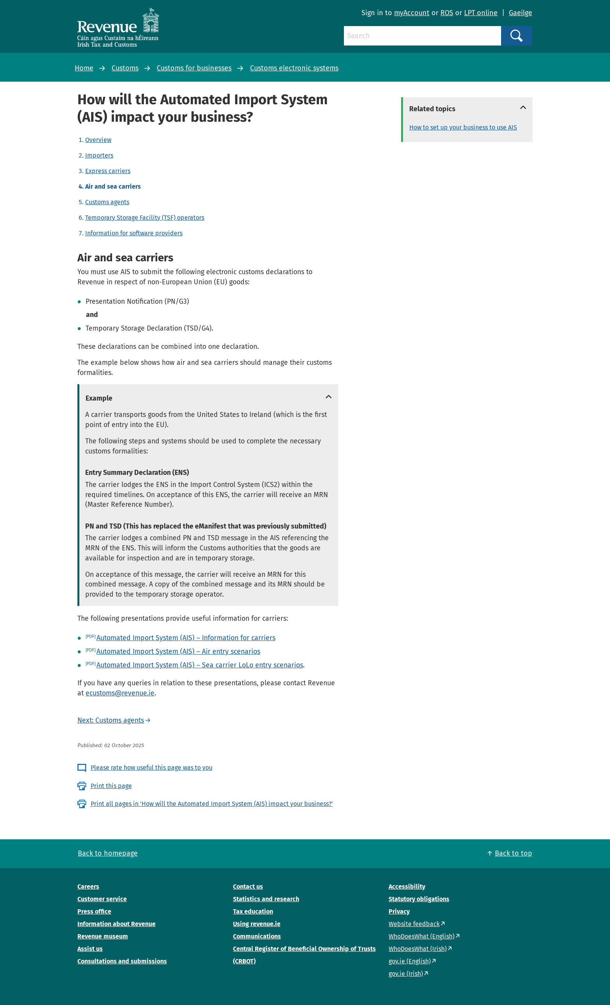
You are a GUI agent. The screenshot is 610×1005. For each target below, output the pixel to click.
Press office (94, 911)
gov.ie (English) (410, 961)
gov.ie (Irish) (406, 973)
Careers (88, 886)
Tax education (253, 911)
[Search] (422, 36)
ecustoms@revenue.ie (120, 693)
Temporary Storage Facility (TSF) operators (144, 217)
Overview (98, 140)
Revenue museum (102, 936)
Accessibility (407, 886)
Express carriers (107, 171)
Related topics (432, 109)
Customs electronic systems (294, 68)
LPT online (481, 13)
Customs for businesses (194, 68)
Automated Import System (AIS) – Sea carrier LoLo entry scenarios (199, 665)
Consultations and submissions (122, 961)
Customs (125, 68)
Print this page (111, 786)
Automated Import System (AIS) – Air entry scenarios (178, 651)
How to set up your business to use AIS (463, 127)
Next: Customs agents (110, 720)
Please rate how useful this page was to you (151, 767)
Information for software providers (133, 233)
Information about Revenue (116, 924)
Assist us (90, 948)
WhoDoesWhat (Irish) (418, 948)
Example (99, 398)
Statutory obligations (419, 899)
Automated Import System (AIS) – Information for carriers (185, 638)
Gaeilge (520, 13)
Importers (99, 155)
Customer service (102, 899)
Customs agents (107, 202)
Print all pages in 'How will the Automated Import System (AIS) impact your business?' (212, 803)
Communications (257, 936)
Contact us (248, 886)
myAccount (411, 13)
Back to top (513, 853)
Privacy (399, 911)
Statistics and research (266, 899)
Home (84, 68)
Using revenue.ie (256, 924)
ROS (446, 13)
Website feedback (414, 924)
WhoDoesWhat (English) (421, 936)
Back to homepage (108, 853)
